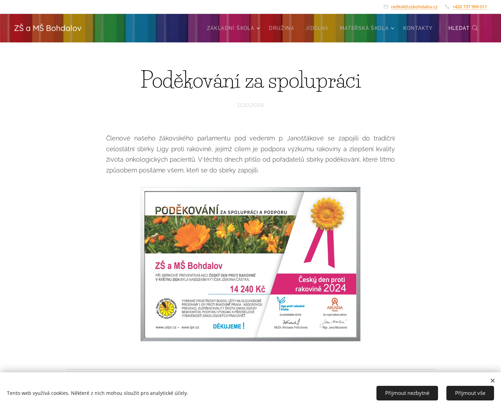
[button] (463, 28)
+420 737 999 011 (469, 6)
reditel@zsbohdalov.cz (414, 6)
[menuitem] (234, 28)
